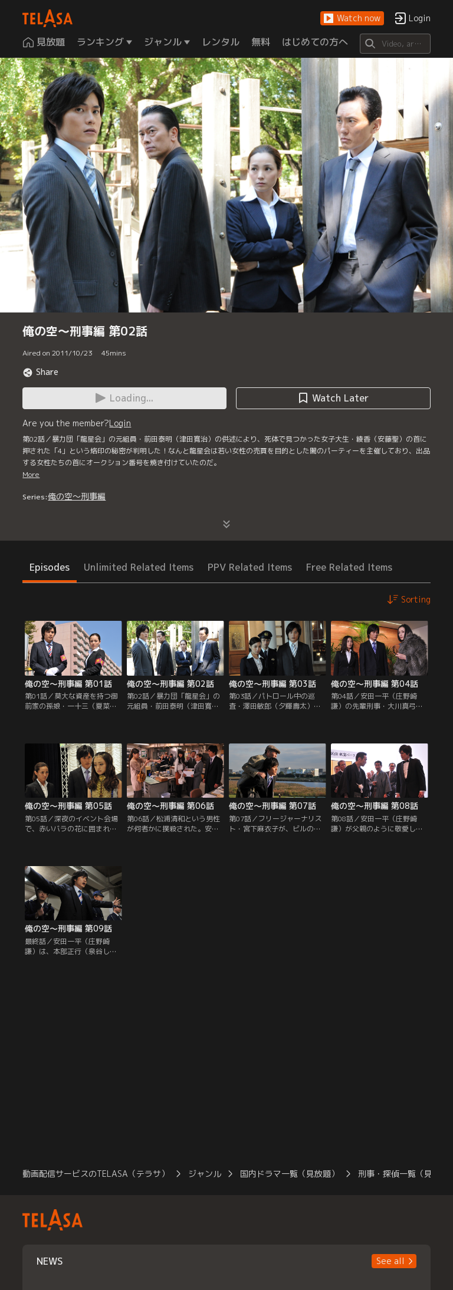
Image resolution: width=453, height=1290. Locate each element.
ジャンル (204, 1173)
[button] (352, 18)
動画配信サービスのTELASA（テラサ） (95, 1173)
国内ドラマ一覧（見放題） (289, 1173)
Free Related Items (349, 567)
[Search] (395, 44)
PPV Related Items (250, 567)
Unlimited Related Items (138, 567)
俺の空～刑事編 (77, 496)
